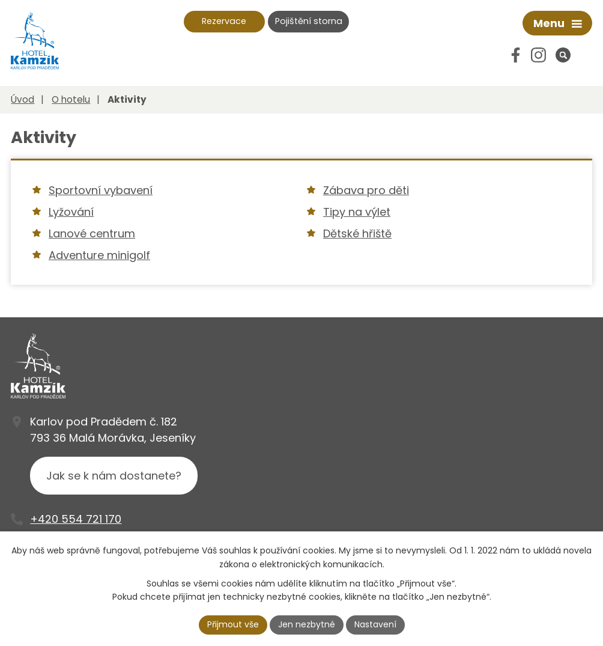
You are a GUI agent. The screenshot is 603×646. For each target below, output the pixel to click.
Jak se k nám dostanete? (113, 475)
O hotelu (71, 99)
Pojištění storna (308, 21)
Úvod (22, 99)
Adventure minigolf (99, 255)
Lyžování (71, 211)
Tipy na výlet (356, 211)
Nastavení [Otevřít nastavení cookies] (375, 624)
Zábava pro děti (366, 190)
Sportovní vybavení (101, 190)
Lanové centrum (92, 233)
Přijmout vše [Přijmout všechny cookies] (233, 624)
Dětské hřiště (357, 233)
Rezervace (224, 21)
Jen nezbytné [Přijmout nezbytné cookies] (306, 624)
